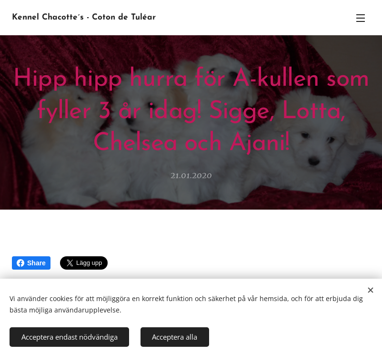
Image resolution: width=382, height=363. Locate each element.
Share (31, 263)
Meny (360, 18)
